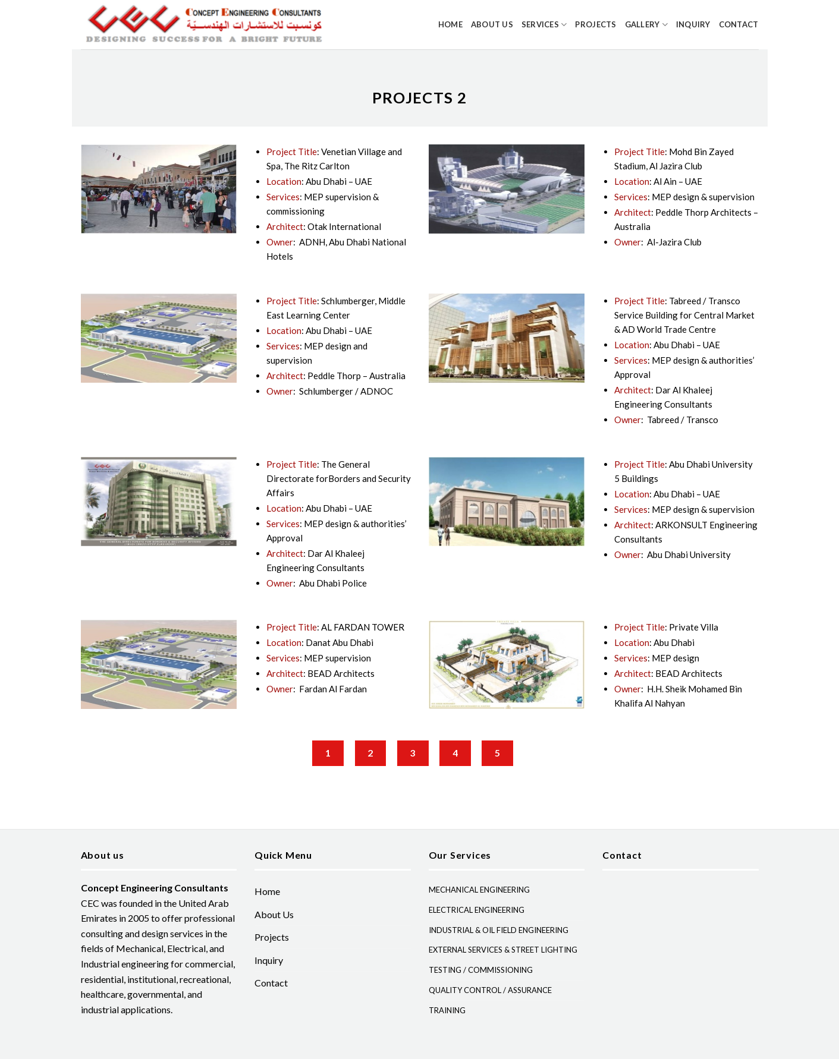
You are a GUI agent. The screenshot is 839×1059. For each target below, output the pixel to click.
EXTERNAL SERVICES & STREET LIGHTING (503, 949)
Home (450, 24)
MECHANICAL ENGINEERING (479, 889)
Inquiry (693, 24)
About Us (492, 24)
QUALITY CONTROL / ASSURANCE (490, 990)
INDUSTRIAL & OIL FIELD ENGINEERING (498, 930)
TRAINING (447, 1010)
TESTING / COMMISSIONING (481, 970)
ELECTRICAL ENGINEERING (476, 910)
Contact (739, 24)
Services (544, 24)
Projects (595, 24)
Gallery (646, 24)
